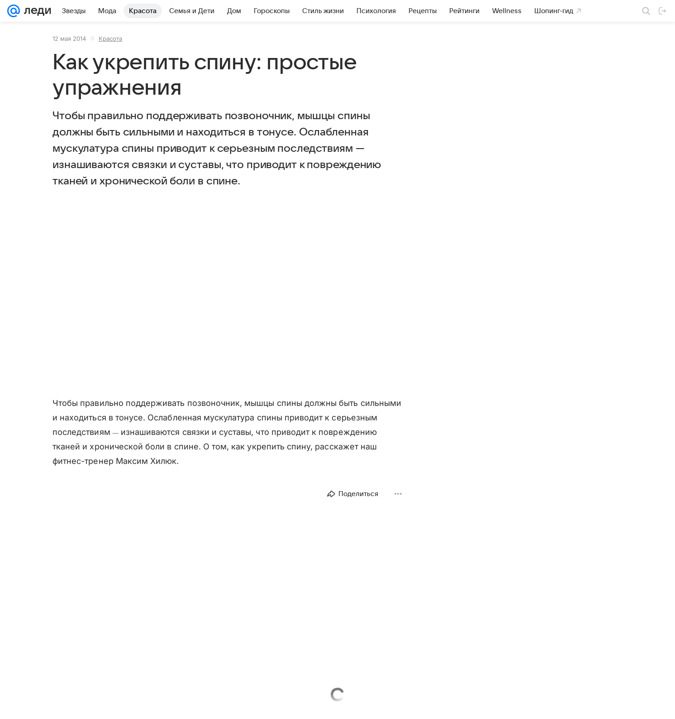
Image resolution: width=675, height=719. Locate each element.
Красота (110, 38)
